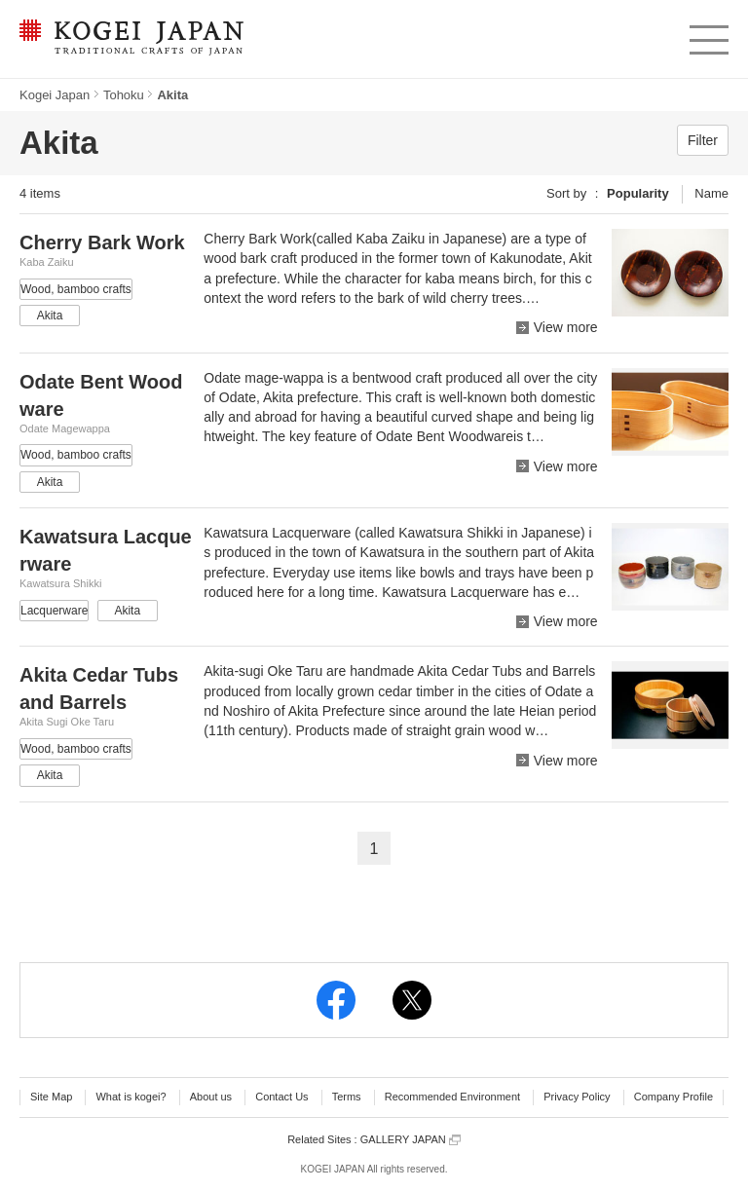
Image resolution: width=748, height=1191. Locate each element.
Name (711, 193)
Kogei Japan (54, 95)
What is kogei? (130, 1096)
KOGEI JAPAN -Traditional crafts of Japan (131, 38)
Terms (346, 1096)
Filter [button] (703, 140)
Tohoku (123, 95)
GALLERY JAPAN (410, 1140)
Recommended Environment (452, 1096)
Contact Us (281, 1096)
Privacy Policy (576, 1096)
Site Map (51, 1096)
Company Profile (673, 1096)
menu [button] (708, 35)
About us (211, 1096)
